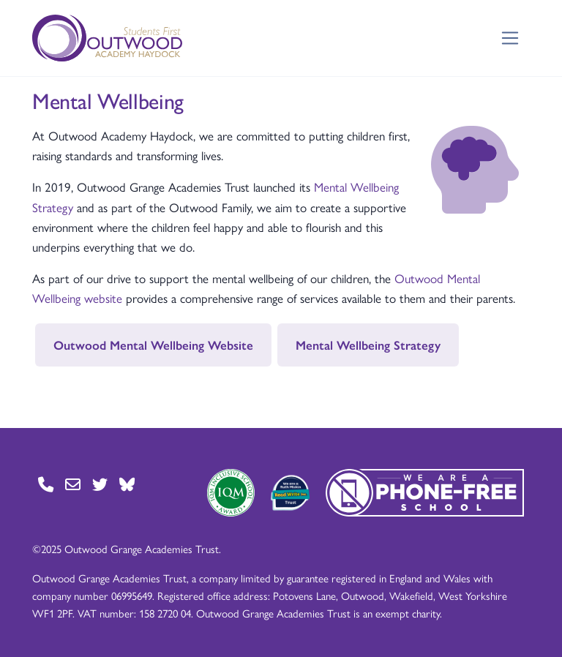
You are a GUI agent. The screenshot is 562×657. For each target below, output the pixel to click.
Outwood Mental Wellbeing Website (153, 344)
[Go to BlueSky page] (127, 484)
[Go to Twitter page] (100, 484)
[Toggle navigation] (510, 38)
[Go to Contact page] (45, 484)
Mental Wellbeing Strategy (368, 344)
